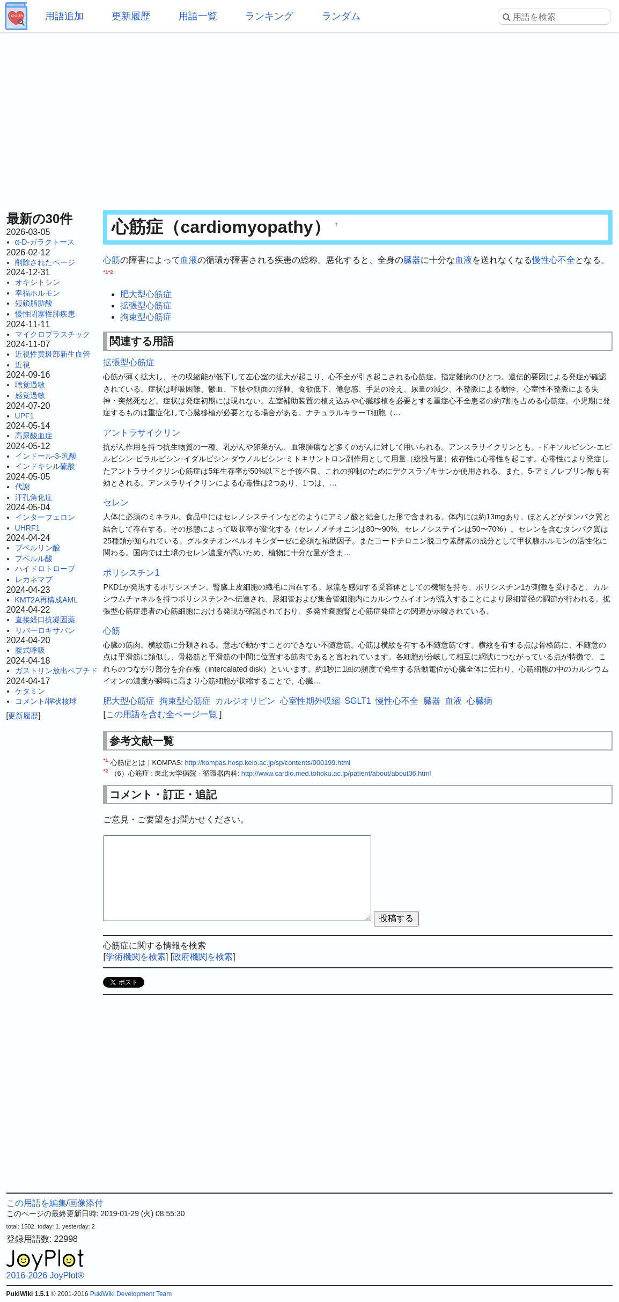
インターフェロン (45, 517)
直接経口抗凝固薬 (45, 619)
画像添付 (86, 1203)
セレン (116, 502)
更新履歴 (131, 16)
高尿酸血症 (34, 435)
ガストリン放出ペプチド (56, 670)
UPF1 (24, 415)
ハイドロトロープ (45, 568)
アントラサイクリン (141, 432)
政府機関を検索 (203, 956)
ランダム (341, 16)
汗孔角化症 (34, 497)
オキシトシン (37, 282)
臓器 (412, 259)
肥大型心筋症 (146, 294)
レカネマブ (34, 579)
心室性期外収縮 (310, 700)
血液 (188, 259)
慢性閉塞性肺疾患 (45, 314)
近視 (22, 365)
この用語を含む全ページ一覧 (161, 714)
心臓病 (479, 700)
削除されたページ (45, 262)
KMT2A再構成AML (46, 599)
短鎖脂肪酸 (34, 303)
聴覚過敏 (30, 384)
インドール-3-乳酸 (46, 456)
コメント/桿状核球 (46, 701)
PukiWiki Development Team (131, 1294)
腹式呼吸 (30, 650)
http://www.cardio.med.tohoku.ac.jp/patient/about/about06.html (336, 773)
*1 (105, 271)
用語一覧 (198, 16)
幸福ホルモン (37, 293)
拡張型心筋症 (146, 305)
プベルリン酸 (37, 547)
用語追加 (64, 16)
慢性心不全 (553, 259)
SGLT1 (357, 700)
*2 (110, 271)
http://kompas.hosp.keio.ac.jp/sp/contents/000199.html (267, 763)
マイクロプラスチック (52, 334)
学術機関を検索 (136, 956)
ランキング (269, 16)
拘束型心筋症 (146, 316)
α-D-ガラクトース (45, 242)
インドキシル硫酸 (45, 466)
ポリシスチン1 (131, 572)
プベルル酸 (34, 558)
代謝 (22, 486)
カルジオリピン (245, 700)
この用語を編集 (36, 1203)
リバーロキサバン (45, 630)
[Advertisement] (309, 118)
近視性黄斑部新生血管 (52, 354)
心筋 (111, 259)
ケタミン (30, 691)
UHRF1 (27, 528)
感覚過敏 (30, 395)
